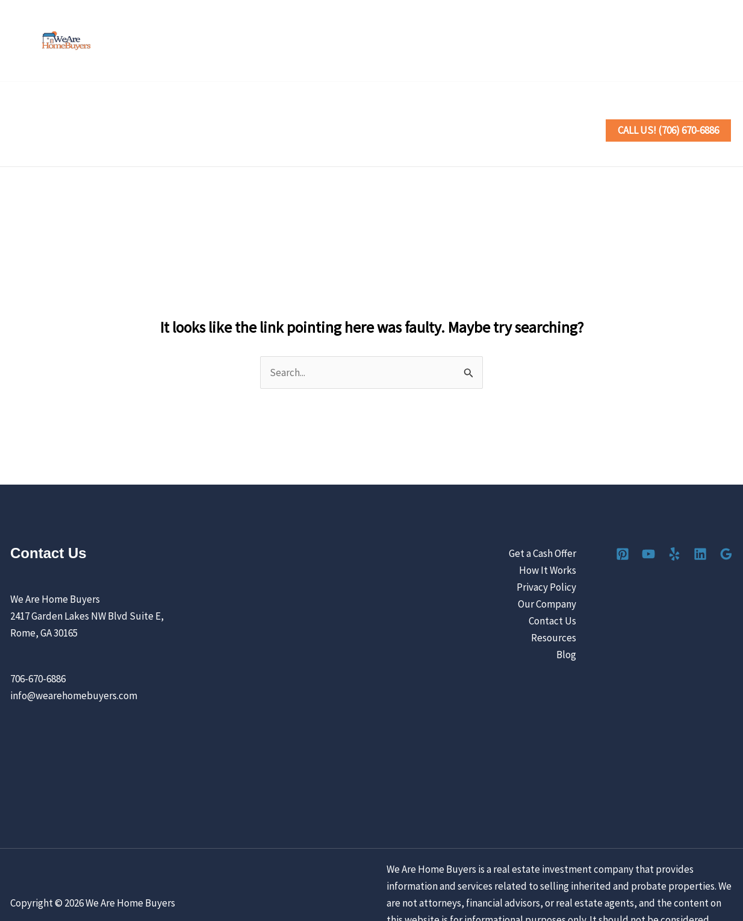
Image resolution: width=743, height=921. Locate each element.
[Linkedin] (696, 41)
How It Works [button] (262, 112)
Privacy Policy (546, 551)
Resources (553, 601)
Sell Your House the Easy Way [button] (138, 112)
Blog (566, 618)
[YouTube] (643, 41)
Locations (338, 112)
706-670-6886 (38, 642)
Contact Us (550, 112)
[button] (201, 112)
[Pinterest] (617, 41)
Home (35, 112)
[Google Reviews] (723, 41)
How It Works (547, 534)
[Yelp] (670, 41)
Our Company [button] (470, 112)
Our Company (547, 567)
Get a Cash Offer (542, 517)
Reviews (397, 112)
